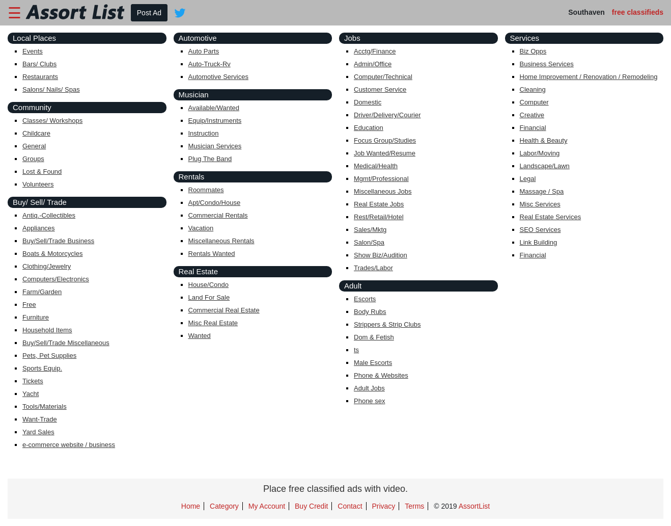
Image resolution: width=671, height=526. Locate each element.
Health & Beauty (544, 140)
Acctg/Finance (375, 51)
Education (368, 128)
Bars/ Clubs (39, 64)
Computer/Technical (383, 77)
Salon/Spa (369, 242)
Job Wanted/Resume (384, 153)
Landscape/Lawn (545, 166)
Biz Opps (533, 51)
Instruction (203, 133)
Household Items (47, 330)
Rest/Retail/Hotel (379, 217)
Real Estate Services (550, 217)
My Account (266, 506)
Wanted (199, 335)
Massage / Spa (542, 191)
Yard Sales (38, 432)
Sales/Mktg (370, 229)
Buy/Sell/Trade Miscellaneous (65, 343)
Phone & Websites (381, 375)
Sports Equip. (42, 368)
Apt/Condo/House (214, 202)
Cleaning (533, 89)
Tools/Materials (44, 406)
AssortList (474, 506)
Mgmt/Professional (381, 178)
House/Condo (208, 284)
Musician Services (215, 146)
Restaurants (40, 77)
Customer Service (380, 89)
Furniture (35, 317)
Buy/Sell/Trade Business (58, 241)
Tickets (32, 381)
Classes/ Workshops (52, 120)
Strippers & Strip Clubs (387, 324)
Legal (528, 178)
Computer (534, 102)
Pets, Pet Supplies (49, 355)
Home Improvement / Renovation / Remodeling (589, 77)
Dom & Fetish (374, 337)
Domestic (367, 102)
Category (224, 506)
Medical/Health (376, 166)
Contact (350, 506)
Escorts (365, 299)
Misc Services (540, 204)
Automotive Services (218, 77)
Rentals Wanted (211, 253)
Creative (532, 115)
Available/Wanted (213, 108)
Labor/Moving (540, 153)
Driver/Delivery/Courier (387, 115)
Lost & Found (42, 171)
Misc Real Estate (213, 323)
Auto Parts (203, 51)
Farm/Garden (42, 292)
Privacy (383, 506)
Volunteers (37, 184)
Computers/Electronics (55, 279)
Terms (414, 506)
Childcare (36, 133)
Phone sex (369, 401)
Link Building (538, 242)
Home (190, 506)
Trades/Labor (373, 268)
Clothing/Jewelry (46, 266)
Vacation (201, 228)
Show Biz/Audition (380, 255)
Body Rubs (370, 311)
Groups (33, 159)
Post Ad (149, 13)
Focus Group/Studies (385, 140)
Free (29, 304)
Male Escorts (373, 362)
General (34, 146)
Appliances (38, 228)
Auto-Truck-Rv (209, 64)
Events (32, 51)
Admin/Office (373, 64)
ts (356, 350)
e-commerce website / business (68, 445)
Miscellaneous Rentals (221, 241)
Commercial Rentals (218, 215)
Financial (533, 128)
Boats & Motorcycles (52, 253)
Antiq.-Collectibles (48, 215)
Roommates (206, 190)
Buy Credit (311, 506)
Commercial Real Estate (224, 310)
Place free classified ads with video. (335, 489)
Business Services (547, 64)
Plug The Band (210, 159)
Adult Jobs (369, 388)
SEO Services (540, 229)
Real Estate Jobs (379, 204)
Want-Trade (39, 419)
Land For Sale (209, 297)
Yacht (30, 394)
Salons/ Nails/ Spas (51, 89)
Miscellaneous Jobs (382, 191)
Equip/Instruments (215, 120)
